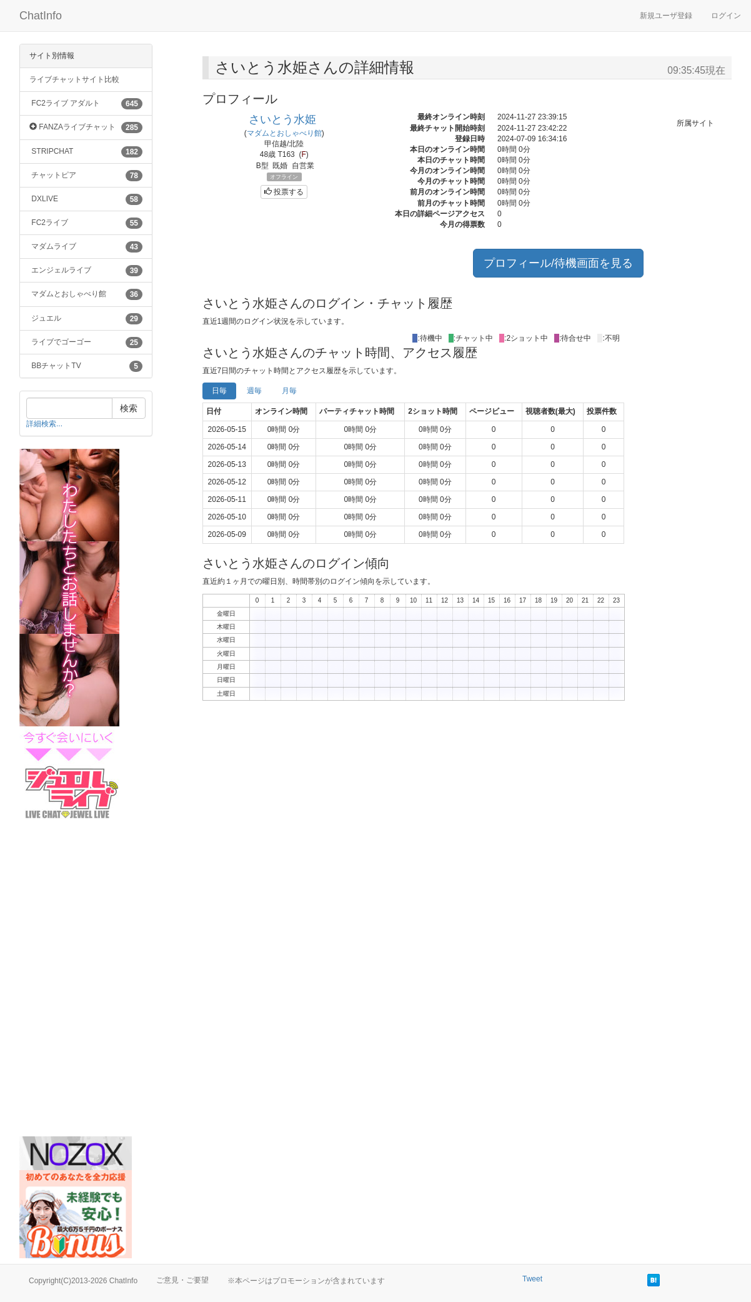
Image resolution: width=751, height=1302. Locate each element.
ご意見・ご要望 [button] (182, 1280)
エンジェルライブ (85, 270)
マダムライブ (85, 247)
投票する (284, 192)
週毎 (254, 390)
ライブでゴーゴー (85, 342)
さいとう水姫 (282, 119)
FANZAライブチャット (85, 127)
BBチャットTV (85, 366)
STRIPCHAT (85, 152)
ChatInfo (40, 15)
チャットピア (85, 175)
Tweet (532, 1278)
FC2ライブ (85, 223)
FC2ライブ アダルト (85, 103)
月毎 (289, 390)
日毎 (219, 390)
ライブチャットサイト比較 (74, 79)
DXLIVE (85, 199)
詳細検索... (44, 423)
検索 (128, 408)
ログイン (726, 15)
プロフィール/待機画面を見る (558, 263)
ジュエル (85, 318)
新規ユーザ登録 (666, 15)
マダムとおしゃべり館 (85, 294)
